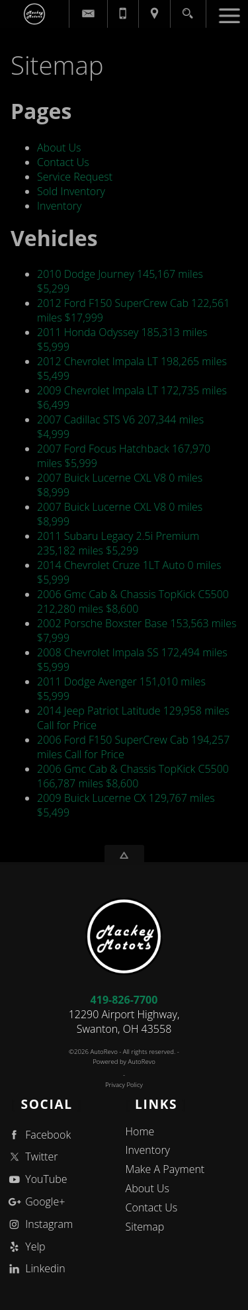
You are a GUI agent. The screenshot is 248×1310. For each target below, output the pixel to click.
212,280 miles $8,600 (133, 601)
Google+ (35, 1202)
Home (140, 1131)
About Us (59, 147)
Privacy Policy (124, 1084)
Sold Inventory (71, 191)
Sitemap (145, 1226)
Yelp (26, 1247)
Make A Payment (165, 1169)
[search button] (187, 9)
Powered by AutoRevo (124, 1061)
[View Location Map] (154, 14)
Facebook (38, 1135)
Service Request (74, 176)
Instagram (39, 1224)
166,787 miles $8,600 (133, 776)
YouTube (36, 1179)
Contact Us (63, 162)
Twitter (32, 1157)
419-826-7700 (124, 999)
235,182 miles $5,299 (118, 543)
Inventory (59, 205)
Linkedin (35, 1268)
